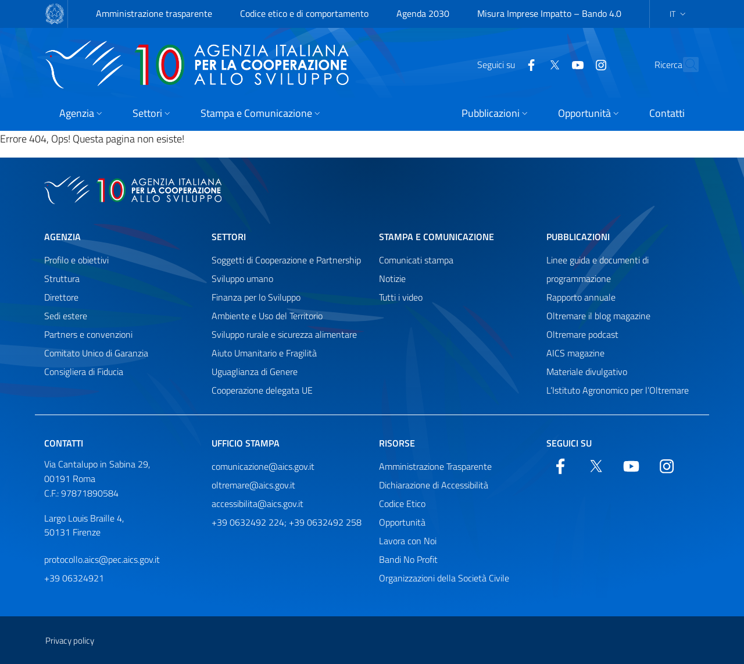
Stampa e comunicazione (436, 237)
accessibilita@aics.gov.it (257, 504)
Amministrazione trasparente (154, 13)
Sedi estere (65, 316)
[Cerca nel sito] (685, 64)
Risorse (397, 443)
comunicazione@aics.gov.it (263, 466)
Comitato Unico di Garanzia (96, 353)
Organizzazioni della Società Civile (444, 578)
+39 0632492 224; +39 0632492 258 (287, 522)
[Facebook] (505, 64)
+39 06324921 (74, 578)
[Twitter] (529, 64)
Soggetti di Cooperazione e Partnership (286, 260)
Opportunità (402, 522)
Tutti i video (401, 297)
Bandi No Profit (408, 559)
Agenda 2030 (422, 13)
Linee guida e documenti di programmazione (597, 269)
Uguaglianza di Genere (255, 372)
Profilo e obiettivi (76, 260)
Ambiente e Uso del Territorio (267, 316)
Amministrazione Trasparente (435, 466)
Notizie (392, 278)
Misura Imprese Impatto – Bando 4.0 (549, 13)
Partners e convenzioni (88, 334)
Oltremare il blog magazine (598, 316)
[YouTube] (552, 64)
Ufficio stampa (246, 443)
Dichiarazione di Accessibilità (433, 485)
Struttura (62, 278)
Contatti (63, 443)
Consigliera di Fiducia (83, 372)
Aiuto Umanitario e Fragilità (264, 353)
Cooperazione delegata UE (262, 390)
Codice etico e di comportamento (304, 13)
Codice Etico (402, 504)
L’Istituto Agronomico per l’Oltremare (617, 390)
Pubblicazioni (578, 237)
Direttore (61, 297)
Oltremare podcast (582, 334)
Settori (229, 237)
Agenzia (62, 237)
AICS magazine (575, 353)
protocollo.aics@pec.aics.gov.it (102, 559)
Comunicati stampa (416, 260)
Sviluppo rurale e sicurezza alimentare (284, 334)
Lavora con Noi (408, 541)
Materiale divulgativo (586, 372)
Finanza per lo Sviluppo (256, 297)
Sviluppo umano (242, 278)
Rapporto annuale (581, 297)
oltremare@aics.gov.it (253, 485)
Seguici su (569, 443)
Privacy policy (69, 640)
